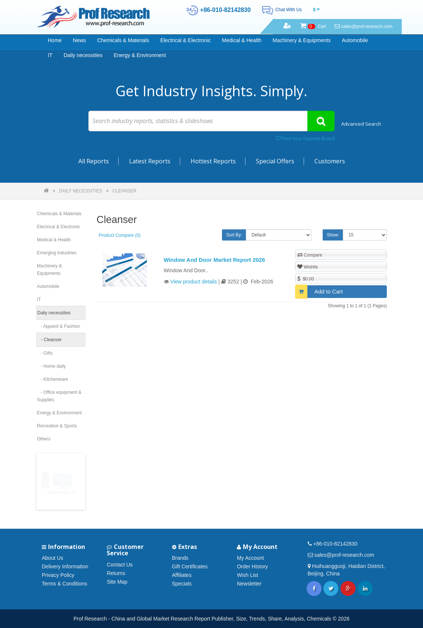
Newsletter (249, 584)
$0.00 (305, 279)
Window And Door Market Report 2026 (214, 260)
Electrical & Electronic (185, 40)
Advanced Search (361, 123)
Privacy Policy (58, 575)
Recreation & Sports (57, 425)
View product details (193, 282)
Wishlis (307, 267)
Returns (116, 573)
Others (43, 439)
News (79, 40)
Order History (252, 566)
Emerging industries (56, 252)
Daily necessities (82, 55)
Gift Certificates (190, 566)
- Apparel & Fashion (58, 326)
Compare (309, 255)
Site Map (117, 582)
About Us (52, 558)
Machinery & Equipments (302, 40)
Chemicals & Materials (123, 40)
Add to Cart (319, 291)
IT (50, 55)
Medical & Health (241, 40)
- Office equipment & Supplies (59, 396)
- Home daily (51, 366)
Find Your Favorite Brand (305, 138)
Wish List (247, 575)
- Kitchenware (52, 379)
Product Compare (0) (120, 235)
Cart (313, 26)
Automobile (355, 40)
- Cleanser (49, 339)
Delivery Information (65, 566)
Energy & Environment (140, 55)
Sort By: (234, 235)
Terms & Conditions (64, 584)
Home (55, 40)
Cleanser (124, 191)
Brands (180, 558)
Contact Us (119, 565)
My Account (250, 558)
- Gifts (45, 353)
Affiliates (182, 575)
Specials (182, 584)
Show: (333, 235)
